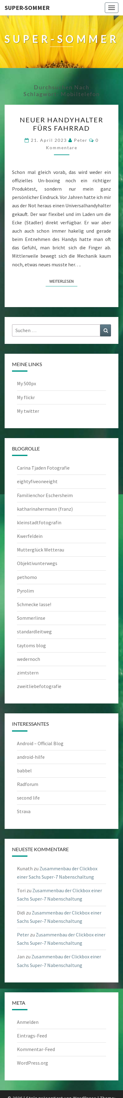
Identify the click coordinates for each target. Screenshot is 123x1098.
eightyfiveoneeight (37, 481)
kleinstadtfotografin (39, 522)
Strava (24, 811)
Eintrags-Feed (32, 1036)
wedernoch (28, 659)
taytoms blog (31, 645)
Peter (81, 140)
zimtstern (28, 672)
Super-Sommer (27, 7)
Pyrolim (25, 591)
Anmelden (28, 1022)
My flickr (26, 397)
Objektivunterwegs (37, 563)
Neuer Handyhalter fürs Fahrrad (61, 124)
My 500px (26, 383)
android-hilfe (31, 757)
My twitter (28, 411)
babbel (24, 770)
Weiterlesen (63, 281)
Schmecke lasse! (34, 604)
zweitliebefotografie (39, 686)
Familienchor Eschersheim (45, 495)
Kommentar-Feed (36, 1049)
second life (28, 798)
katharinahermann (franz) (45, 509)
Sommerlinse (31, 618)
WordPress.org (32, 1063)
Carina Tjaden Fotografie (43, 468)
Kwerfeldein (30, 536)
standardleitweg (34, 631)
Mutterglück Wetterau (40, 550)
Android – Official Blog (40, 743)
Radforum (27, 784)
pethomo (27, 577)
